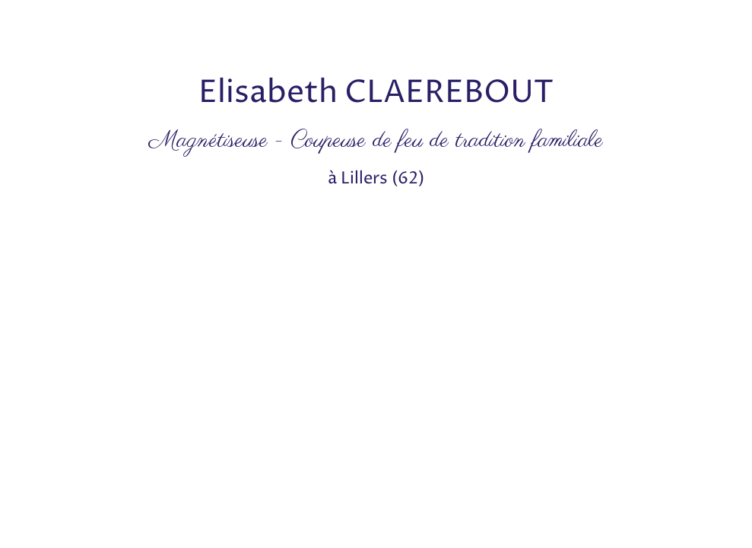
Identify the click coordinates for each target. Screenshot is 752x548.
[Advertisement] (277, 34)
